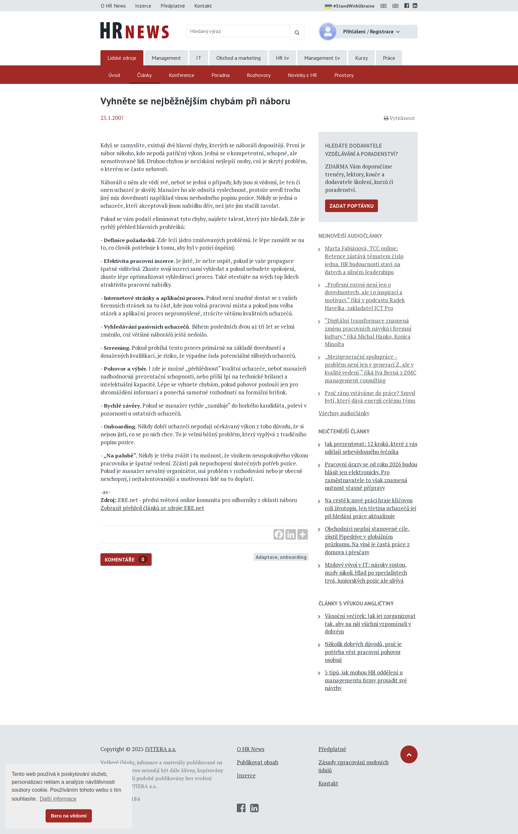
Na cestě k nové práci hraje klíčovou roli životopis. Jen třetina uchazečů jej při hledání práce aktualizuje (370, 508)
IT (198, 57)
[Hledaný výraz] (238, 31)
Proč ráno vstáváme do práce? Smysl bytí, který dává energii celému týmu (370, 397)
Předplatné (173, 5)
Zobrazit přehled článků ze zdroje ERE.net (152, 508)
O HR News (113, 5)
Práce (389, 57)
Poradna (220, 75)
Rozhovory (259, 75)
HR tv (282, 57)
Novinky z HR (302, 75)
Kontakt (203, 5)
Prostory (343, 75)
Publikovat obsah (257, 762)
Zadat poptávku (351, 205)
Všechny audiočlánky (343, 413)
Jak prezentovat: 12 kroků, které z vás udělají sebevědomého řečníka (371, 447)
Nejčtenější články (344, 431)
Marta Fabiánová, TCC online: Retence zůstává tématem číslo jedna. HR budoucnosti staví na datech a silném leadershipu (364, 260)
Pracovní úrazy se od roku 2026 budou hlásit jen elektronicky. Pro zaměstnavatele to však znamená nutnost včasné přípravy (371, 476)
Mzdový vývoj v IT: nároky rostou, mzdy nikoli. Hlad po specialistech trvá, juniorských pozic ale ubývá (366, 572)
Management (166, 57)
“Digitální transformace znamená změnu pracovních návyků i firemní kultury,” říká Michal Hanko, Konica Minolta (368, 332)
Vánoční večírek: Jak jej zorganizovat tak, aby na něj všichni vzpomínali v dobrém (370, 623)
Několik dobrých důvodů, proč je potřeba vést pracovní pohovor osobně (363, 652)
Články (144, 75)
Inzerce (143, 5)
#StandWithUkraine (350, 6)
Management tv (322, 57)
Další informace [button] (58, 799)
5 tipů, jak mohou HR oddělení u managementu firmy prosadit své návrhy (366, 680)
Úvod (114, 75)
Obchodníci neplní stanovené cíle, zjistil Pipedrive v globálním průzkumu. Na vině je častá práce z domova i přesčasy (367, 540)
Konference (181, 75)
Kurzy (361, 57)
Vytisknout (399, 118)
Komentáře (126, 559)
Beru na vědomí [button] (69, 815)
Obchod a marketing (238, 57)
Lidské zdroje (121, 57)
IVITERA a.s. (160, 749)
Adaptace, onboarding (281, 557)
